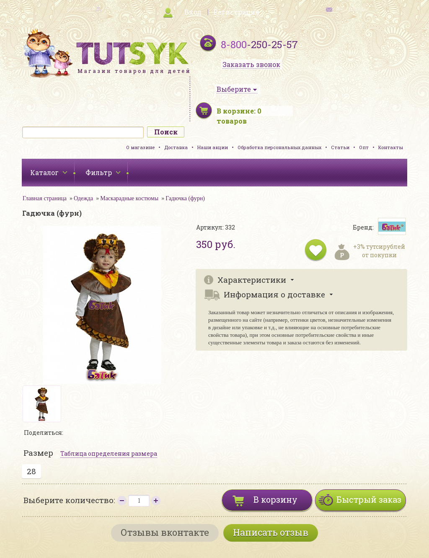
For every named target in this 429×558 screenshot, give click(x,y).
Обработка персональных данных (279, 147)
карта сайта (79, 8)
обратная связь (351, 8)
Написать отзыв (270, 532)
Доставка (176, 147)
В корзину (275, 499)
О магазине (140, 147)
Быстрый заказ (368, 499)
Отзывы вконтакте (165, 532)
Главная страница (45, 198)
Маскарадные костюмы (129, 198)
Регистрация (236, 12)
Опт (364, 147)
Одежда (83, 198)
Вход (193, 12)
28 (31, 471)
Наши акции (212, 147)
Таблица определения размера (108, 453)
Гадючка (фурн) (185, 198)
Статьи (340, 147)
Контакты (390, 147)
